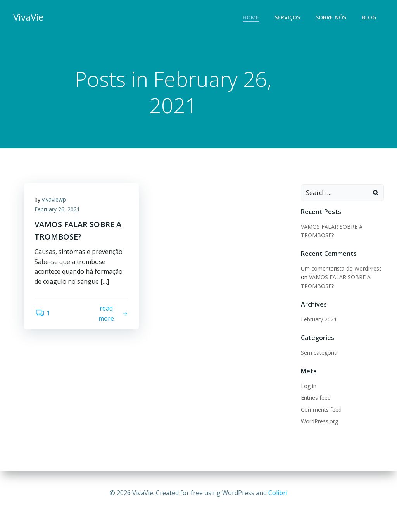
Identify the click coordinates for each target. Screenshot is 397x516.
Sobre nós (331, 17)
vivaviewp (55, 201)
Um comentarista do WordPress (340, 269)
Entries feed (315, 398)
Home (251, 17)
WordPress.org (319, 421)
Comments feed (320, 410)
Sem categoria (318, 353)
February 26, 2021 (58, 211)
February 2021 (318, 319)
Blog (369, 17)
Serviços (288, 17)
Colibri (277, 492)
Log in (308, 386)
